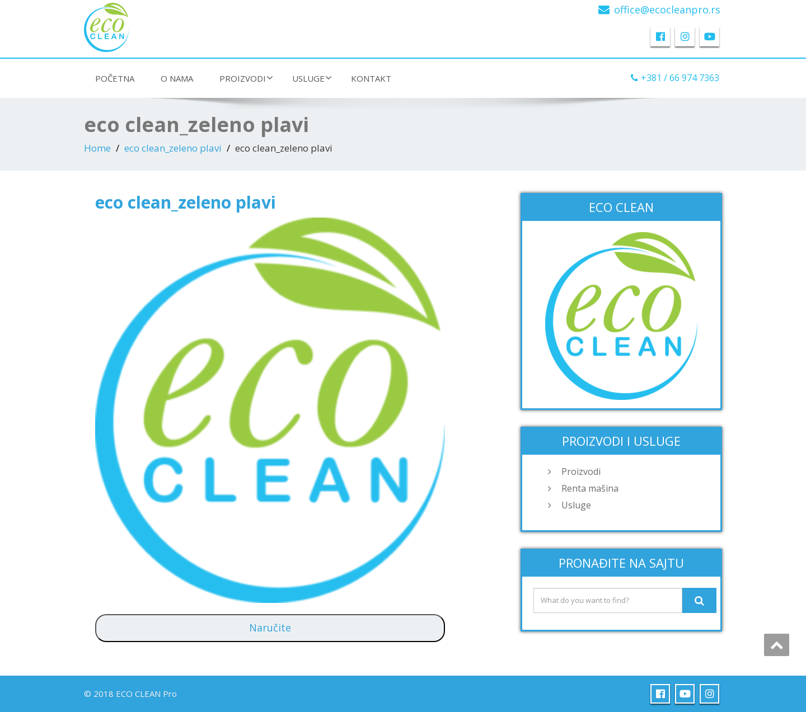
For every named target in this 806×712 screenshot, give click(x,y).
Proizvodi (246, 78)
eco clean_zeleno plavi (173, 148)
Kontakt (371, 78)
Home (97, 148)
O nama (177, 78)
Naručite (270, 627)
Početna (114, 78)
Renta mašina (589, 488)
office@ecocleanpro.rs (667, 9)
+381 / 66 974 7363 (680, 78)
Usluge (312, 78)
